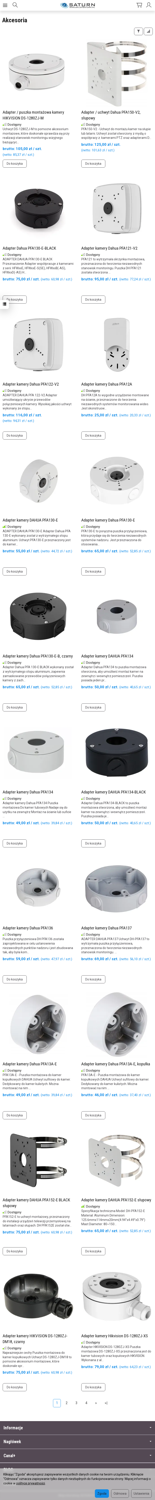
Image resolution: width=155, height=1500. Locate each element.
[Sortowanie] (148, 31)
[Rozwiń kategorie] (5, 5)
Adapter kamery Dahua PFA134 (28, 792)
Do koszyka (15, 163)
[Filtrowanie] (138, 31)
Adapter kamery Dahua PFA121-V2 (109, 248)
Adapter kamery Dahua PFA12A (106, 384)
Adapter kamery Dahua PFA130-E (108, 520)
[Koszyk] (139, 5)
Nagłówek (77, 1441)
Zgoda (101, 1493)
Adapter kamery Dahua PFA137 (106, 928)
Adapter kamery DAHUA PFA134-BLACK (113, 792)
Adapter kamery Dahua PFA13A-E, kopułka (115, 1063)
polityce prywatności (30, 1483)
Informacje (77, 1427)
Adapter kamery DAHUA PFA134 (107, 656)
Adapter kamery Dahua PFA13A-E (30, 1063)
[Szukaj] (15, 5)
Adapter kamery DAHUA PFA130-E (30, 520)
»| (106, 1403)
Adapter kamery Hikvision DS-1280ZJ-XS (114, 1335)
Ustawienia (141, 1493)
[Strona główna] (77, 5)
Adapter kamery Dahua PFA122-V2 (31, 384)
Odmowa (120, 1493)
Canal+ (77, 1455)
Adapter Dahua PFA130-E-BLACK (29, 248)
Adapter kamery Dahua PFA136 (28, 928)
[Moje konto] (149, 5)
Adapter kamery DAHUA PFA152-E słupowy (116, 1199)
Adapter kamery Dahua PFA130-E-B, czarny (38, 656)
